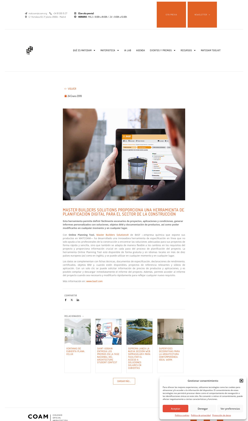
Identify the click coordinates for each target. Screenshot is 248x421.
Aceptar (175, 408)
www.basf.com (94, 281)
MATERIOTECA (110, 50)
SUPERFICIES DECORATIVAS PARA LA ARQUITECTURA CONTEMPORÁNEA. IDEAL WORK (169, 354)
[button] (241, 380)
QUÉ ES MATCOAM (84, 50)
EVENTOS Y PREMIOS (163, 50)
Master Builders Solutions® (112, 234)
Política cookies (182, 415)
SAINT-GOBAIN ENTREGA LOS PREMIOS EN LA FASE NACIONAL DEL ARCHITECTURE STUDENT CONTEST (108, 355)
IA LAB (127, 50)
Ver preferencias (230, 408)
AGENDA (140, 50)
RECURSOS (188, 50)
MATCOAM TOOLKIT (211, 50)
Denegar (203, 408)
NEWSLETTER (202, 14)
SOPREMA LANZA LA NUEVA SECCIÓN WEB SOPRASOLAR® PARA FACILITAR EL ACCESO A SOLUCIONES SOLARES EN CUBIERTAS (139, 358)
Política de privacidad (201, 415)
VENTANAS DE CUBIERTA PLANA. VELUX (75, 351)
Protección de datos (221, 415)
